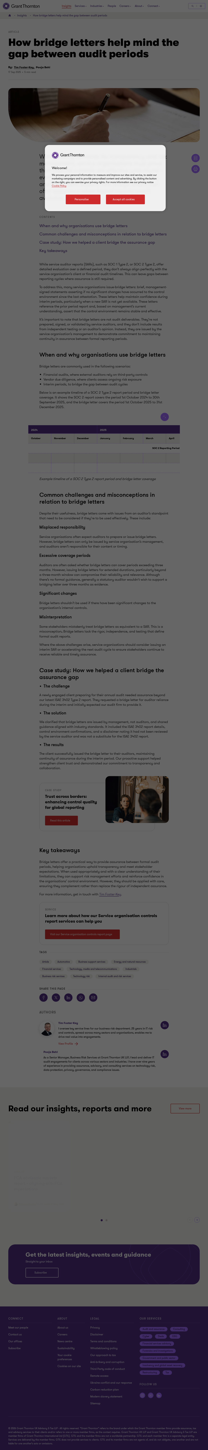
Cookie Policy (59, 186)
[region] (105, 178)
